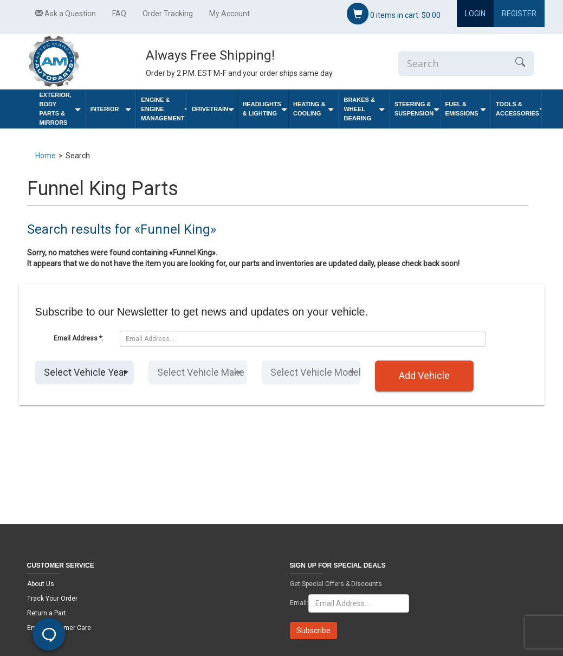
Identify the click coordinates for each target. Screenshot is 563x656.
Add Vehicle (424, 375)
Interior (111, 109)
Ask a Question (65, 13)
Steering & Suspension (416, 109)
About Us (40, 584)
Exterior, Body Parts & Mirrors (60, 109)
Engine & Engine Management (163, 109)
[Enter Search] (452, 63)
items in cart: (394, 13)
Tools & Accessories (518, 109)
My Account (229, 13)
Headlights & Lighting (264, 109)
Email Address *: (78, 338)
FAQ (119, 13)
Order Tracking (168, 13)
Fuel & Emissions (466, 109)
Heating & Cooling (313, 109)
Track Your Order (52, 598)
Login (475, 13)
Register (519, 13)
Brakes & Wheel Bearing (364, 109)
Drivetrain (213, 109)
